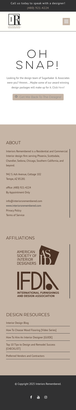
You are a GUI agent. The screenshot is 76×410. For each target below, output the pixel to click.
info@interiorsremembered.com (24, 201)
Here (61, 87)
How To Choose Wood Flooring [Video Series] (31, 330)
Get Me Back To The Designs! (38, 97)
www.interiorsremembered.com (23, 205)
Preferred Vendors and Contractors (25, 356)
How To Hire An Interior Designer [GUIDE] (29, 337)
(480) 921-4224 (38, 8)
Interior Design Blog (17, 323)
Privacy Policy (13, 210)
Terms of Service (15, 215)
